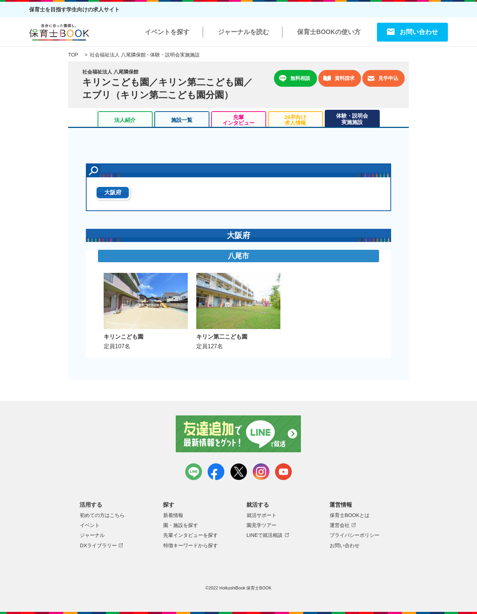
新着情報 (173, 515)
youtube (283, 471)
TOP (73, 55)
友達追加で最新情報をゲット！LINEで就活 (238, 434)
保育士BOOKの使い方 (329, 32)
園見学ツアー (261, 525)
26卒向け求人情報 (295, 120)
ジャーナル (92, 535)
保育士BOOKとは (349, 515)
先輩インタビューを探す (190, 535)
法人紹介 (125, 120)
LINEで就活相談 (265, 535)
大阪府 (112, 192)
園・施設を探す (180, 525)
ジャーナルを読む (243, 32)
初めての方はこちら (102, 515)
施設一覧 (181, 120)
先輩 (238, 120)
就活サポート (261, 515)
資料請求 (338, 78)
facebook (216, 471)
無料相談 (294, 78)
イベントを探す (167, 32)
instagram (261, 471)
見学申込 (382, 78)
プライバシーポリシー (354, 535)
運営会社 (340, 525)
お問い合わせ (419, 32)
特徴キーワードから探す (190, 545)
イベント (90, 525)
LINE (193, 471)
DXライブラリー (98, 545)
